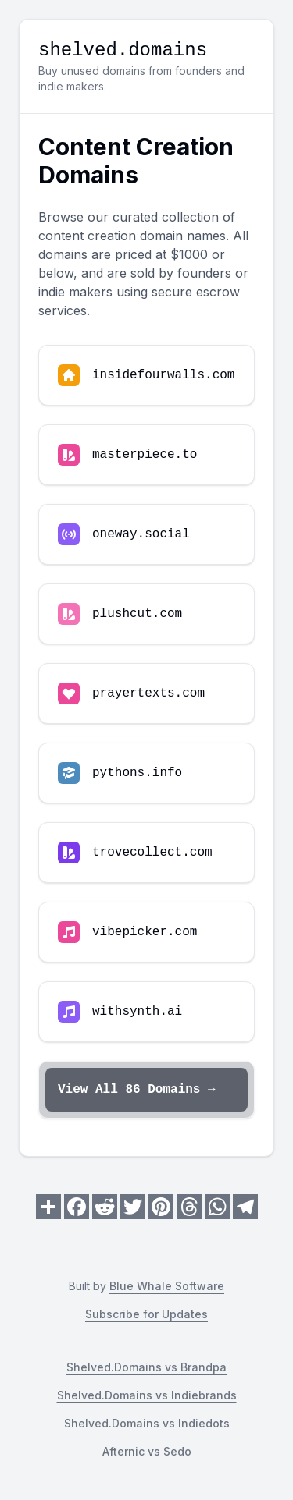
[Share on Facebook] (76, 1206)
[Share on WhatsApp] (217, 1206)
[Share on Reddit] (104, 1206)
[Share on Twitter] (132, 1206)
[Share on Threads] (189, 1206)
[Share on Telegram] (245, 1206)
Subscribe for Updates (146, 1314)
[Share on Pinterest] (160, 1206)
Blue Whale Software (166, 1286)
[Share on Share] (48, 1206)
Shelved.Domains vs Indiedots (147, 1423)
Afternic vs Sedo (146, 1451)
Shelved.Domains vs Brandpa (146, 1367)
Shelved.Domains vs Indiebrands (147, 1395)
